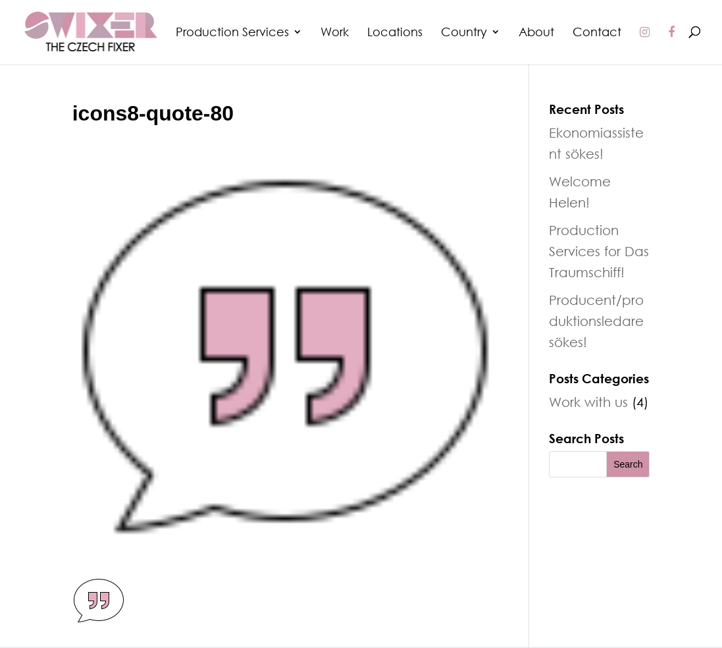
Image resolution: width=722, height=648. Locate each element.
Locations (395, 33)
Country (464, 33)
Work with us (588, 402)
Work (335, 33)
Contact (597, 33)
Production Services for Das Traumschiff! (599, 251)
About (536, 33)
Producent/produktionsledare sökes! (596, 321)
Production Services (232, 33)
